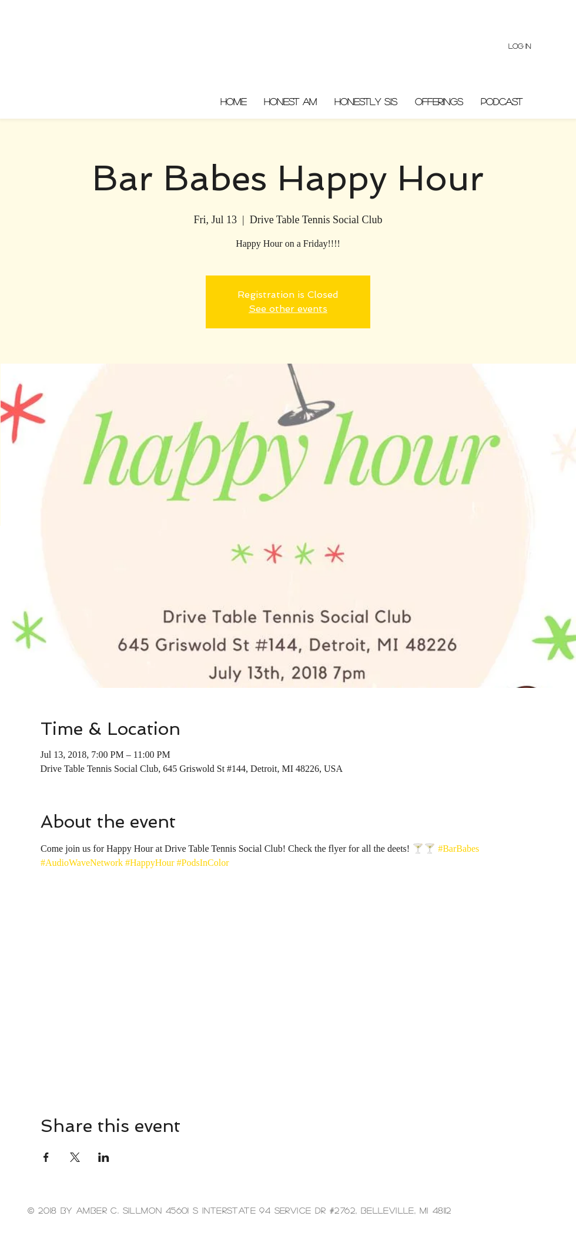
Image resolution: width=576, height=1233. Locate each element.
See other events (288, 308)
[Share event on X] (75, 1157)
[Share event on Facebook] (46, 1157)
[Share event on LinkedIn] (103, 1157)
